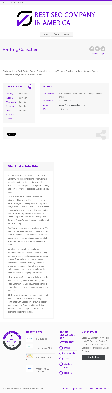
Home (45, 34)
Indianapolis (69, 353)
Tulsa (66, 359)
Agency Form (77, 389)
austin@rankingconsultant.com (72, 105)
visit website (64, 109)
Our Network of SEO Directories (97, 389)
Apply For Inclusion (62, 34)
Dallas (67, 348)
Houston (68, 373)
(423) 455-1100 (65, 101)
